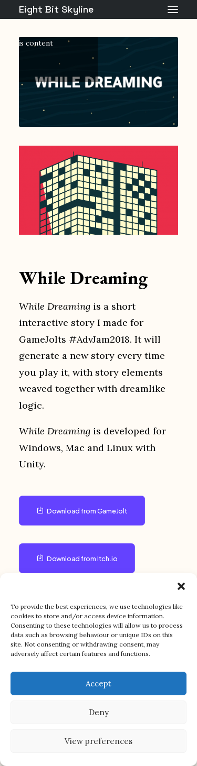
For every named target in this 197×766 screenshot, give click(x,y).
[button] (181, 586)
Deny (99, 712)
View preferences (98, 741)
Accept (98, 683)
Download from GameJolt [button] (82, 510)
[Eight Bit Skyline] (56, 9)
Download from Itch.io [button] (77, 558)
